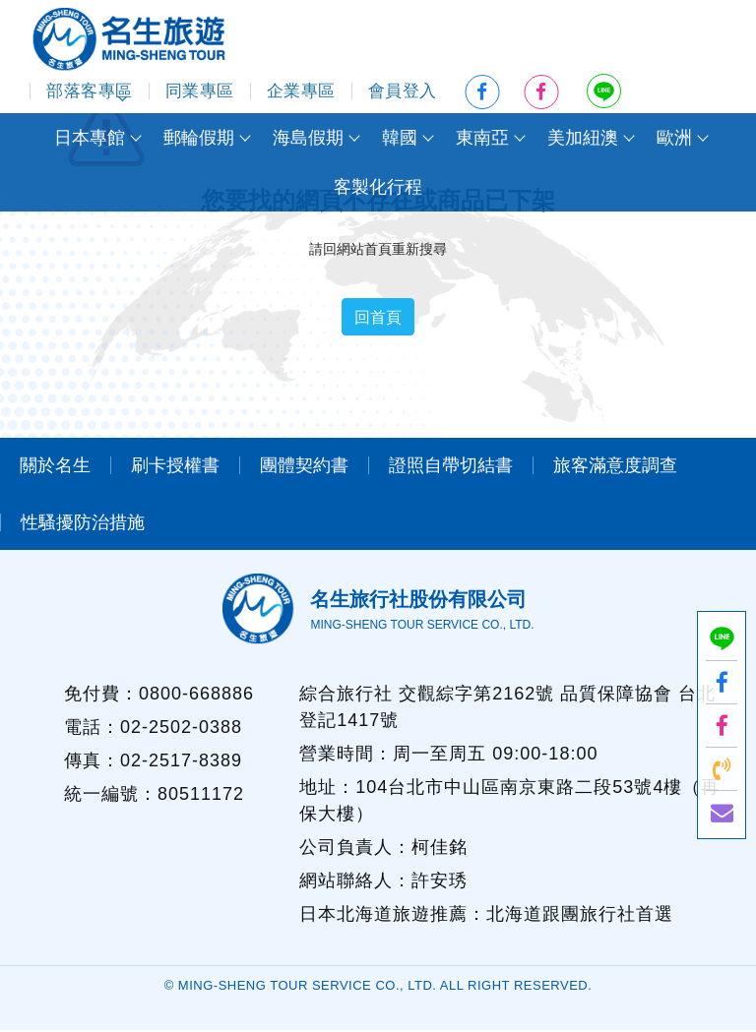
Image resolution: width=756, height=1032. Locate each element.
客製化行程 (378, 186)
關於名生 (55, 466)
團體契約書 (304, 466)
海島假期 (308, 137)
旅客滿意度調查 (615, 466)
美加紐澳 (582, 137)
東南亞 (482, 137)
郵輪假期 (198, 137)
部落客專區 (89, 91)
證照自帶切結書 (451, 466)
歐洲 (674, 137)
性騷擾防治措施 (83, 523)
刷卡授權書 (175, 466)
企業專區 (301, 91)
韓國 (399, 137)
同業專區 (199, 91)
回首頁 (378, 317)
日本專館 (89, 137)
